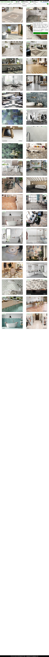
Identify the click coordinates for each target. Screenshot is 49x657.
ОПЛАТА (25, 0)
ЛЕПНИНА (23, 3)
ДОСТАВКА (32, 0)
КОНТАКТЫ (17, 0)
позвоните (28, 656)
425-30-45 (45, 1)
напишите (34, 656)
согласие (42, 29)
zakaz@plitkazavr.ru (45, 2)
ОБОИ (29, 3)
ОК (40, 33)
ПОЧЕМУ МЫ (9, 0)
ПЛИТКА (10, 3)
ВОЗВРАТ (40, 0)
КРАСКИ (35, 3)
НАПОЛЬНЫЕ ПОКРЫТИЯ (17, 3)
